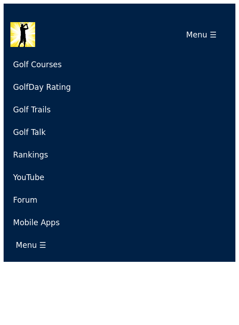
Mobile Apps (36, 222)
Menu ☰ (203, 34)
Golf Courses (37, 64)
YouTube (28, 177)
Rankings (30, 154)
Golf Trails (32, 109)
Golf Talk (29, 132)
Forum (25, 199)
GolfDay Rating (42, 87)
